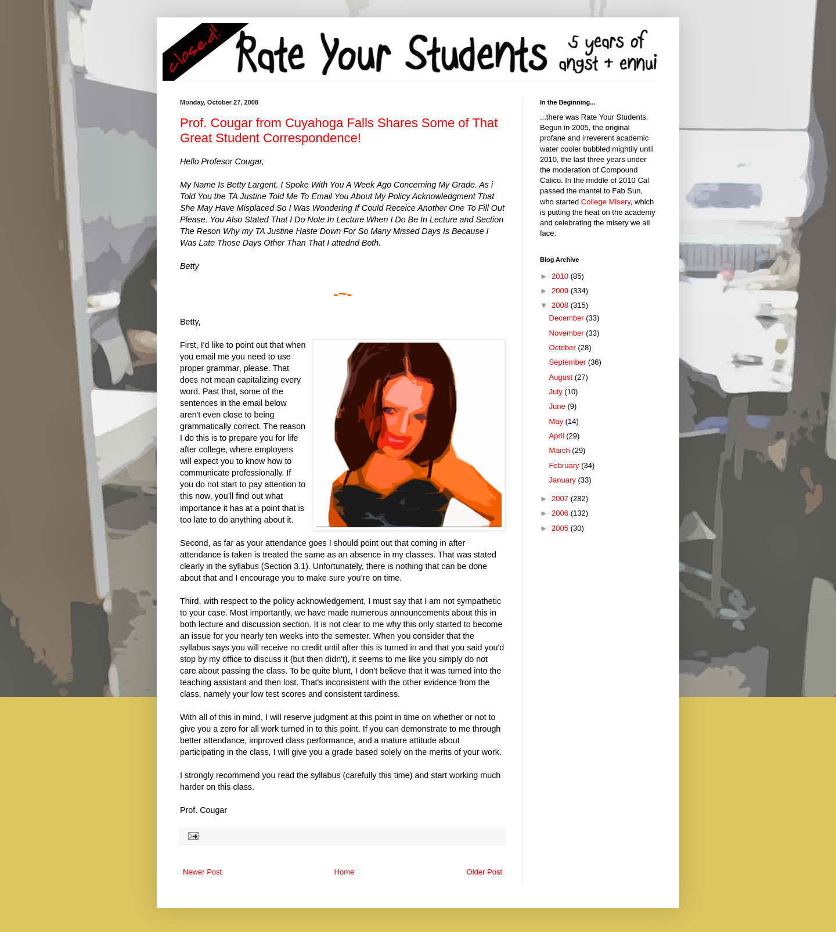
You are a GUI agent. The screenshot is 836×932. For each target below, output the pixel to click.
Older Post (484, 872)
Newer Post (202, 872)
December (567, 318)
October (563, 347)
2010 (561, 276)
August (562, 377)
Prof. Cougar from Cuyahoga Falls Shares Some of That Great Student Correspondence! (339, 130)
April (558, 435)
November (567, 333)
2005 (561, 528)
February (565, 465)
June (558, 406)
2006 (561, 513)
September (568, 362)
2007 (561, 498)
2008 (561, 305)
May (557, 421)
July (557, 391)
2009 (561, 290)
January (563, 480)
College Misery (605, 201)
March (560, 450)
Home (344, 872)
